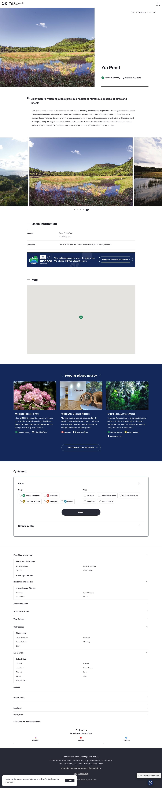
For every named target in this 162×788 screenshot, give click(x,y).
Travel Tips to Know (24, 576)
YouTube (81, 739)
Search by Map (26, 526)
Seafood (86, 664)
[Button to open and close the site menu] (158, 4)
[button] (81, 317)
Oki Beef (19, 664)
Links (75, 774)
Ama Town (91, 501)
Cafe (84, 676)
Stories (85, 597)
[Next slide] (140, 172)
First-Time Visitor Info (80, 555)
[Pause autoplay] (87, 210)
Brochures (18, 708)
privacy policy (9, 782)
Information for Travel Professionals (27, 721)
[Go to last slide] (22, 172)
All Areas (90, 495)
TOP (133, 12)
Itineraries (19, 593)
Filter (21, 483)
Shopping (86, 642)
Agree (69, 780)
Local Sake (19, 668)
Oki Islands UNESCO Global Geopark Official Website (57, 768)
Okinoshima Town (108, 495)
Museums (86, 638)
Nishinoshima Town (130, 495)
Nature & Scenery (22, 638)
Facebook (126, 739)
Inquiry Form (18, 715)
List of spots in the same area (81, 447)
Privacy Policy (83, 774)
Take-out (19, 672)
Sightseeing (142, 12)
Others (18, 646)
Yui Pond (152, 12)
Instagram (35, 739)
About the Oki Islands (25, 561)
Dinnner (18, 676)
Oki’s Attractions (88, 593)
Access (17, 687)
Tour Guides (19, 619)
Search (81, 512)
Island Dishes (87, 668)
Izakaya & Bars (21, 680)
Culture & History (21, 642)
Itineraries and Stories (80, 582)
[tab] (74, 209)
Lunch (85, 672)
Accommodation (21, 604)
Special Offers (20, 597)
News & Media (19, 698)
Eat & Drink (80, 653)
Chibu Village (107, 501)
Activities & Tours (21, 611)
